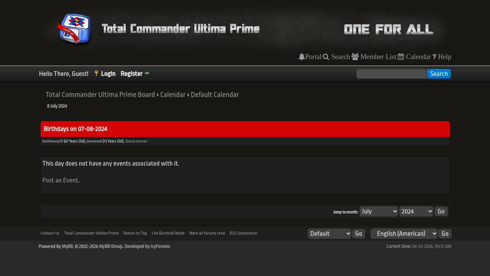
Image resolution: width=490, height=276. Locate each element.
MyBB (67, 246)
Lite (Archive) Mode (168, 233)
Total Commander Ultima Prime (91, 233)
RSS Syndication (244, 233)
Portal (313, 56)
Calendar (417, 56)
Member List (378, 56)
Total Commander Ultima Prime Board (100, 94)
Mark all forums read (207, 233)
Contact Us (50, 233)
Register (131, 73)
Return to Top (135, 233)
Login (108, 73)
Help (443, 56)
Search (339, 56)
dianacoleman (136, 141)
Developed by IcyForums (147, 246)
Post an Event (60, 180)
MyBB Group (110, 246)
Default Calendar (215, 94)
